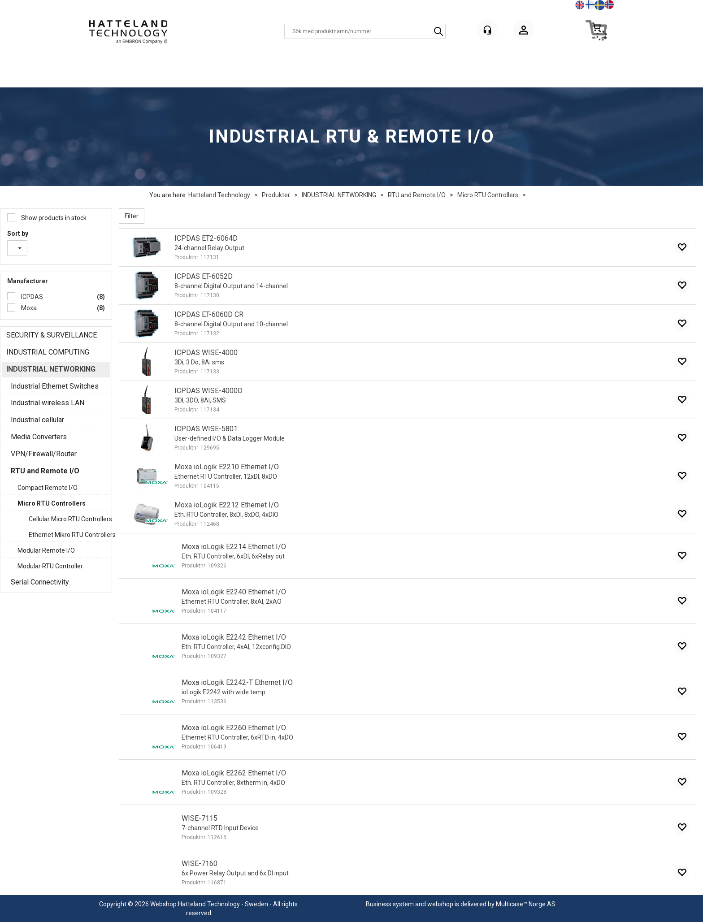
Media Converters (39, 437)
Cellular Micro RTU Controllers (67, 519)
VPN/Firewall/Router (44, 454)
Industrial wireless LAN (47, 402)
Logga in (523, 31)
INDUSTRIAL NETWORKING (339, 195)
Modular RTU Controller (50, 566)
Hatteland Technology (219, 195)
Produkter (276, 195)
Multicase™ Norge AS (525, 904)
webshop (440, 904)
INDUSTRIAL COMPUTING (47, 352)
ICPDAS (31, 296)
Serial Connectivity (40, 582)
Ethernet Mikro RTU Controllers (67, 534)
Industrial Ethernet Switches (55, 386)
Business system (390, 904)
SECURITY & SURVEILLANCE (51, 335)
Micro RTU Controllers (487, 195)
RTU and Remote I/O (417, 195)
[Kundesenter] (487, 30)
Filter (132, 216)
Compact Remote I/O (47, 487)
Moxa (28, 308)
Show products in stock (53, 217)
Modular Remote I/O (46, 550)
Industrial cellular (37, 420)
